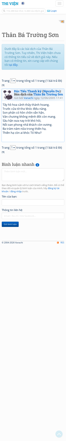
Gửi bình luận (10, 286)
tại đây (13, 127)
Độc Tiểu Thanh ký (28, 153)
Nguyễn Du (51, 153)
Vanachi (28, 160)
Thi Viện (10, 3)
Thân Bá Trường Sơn (48, 157)
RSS (60, 437)
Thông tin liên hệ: (12, 272)
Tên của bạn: (9, 259)
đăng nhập (16, 253)
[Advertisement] (33, 53)
